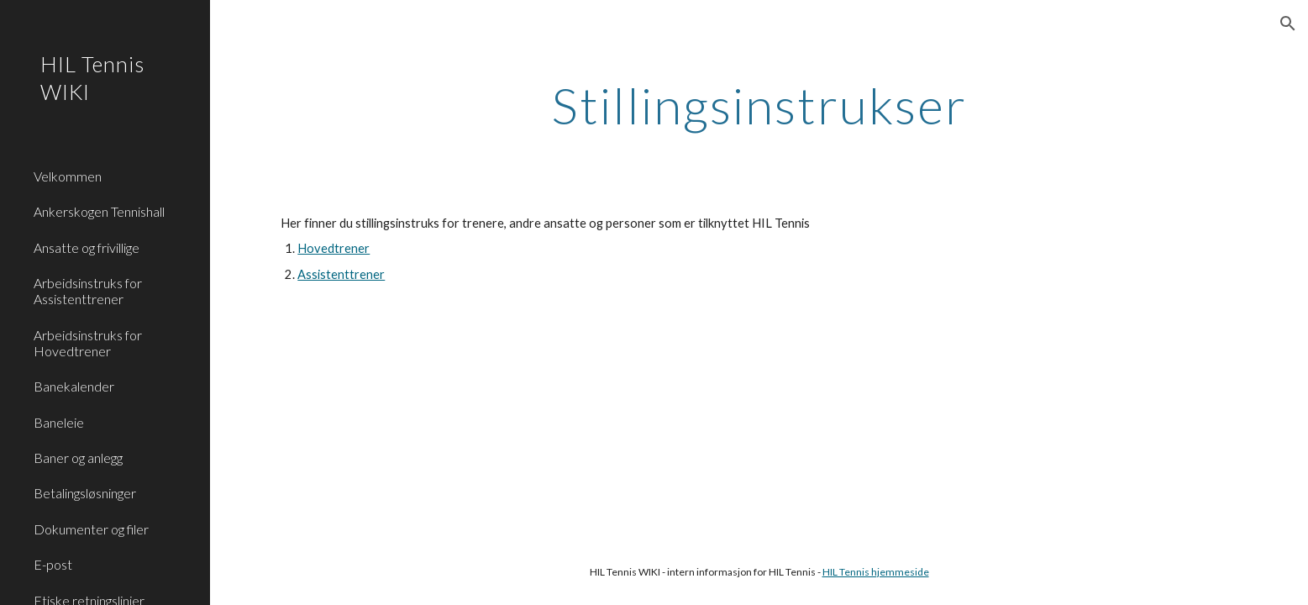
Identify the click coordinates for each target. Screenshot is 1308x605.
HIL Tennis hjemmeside (875, 572)
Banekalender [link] (74, 386)
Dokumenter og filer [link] (91, 529)
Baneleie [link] (59, 422)
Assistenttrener (341, 274)
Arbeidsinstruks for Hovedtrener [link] (88, 343)
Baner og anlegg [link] (78, 458)
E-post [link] (53, 564)
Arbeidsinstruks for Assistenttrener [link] (88, 291)
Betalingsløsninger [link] (85, 493)
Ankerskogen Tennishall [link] (99, 211)
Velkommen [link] (68, 176)
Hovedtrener (333, 248)
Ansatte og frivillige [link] (86, 247)
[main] (758, 105)
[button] (1288, 23)
